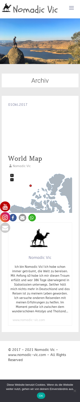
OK (41, 395)
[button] (13, 217)
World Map (25, 158)
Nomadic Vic (35, 9)
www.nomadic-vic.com (29, 320)
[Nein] (75, 391)
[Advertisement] (40, 130)
